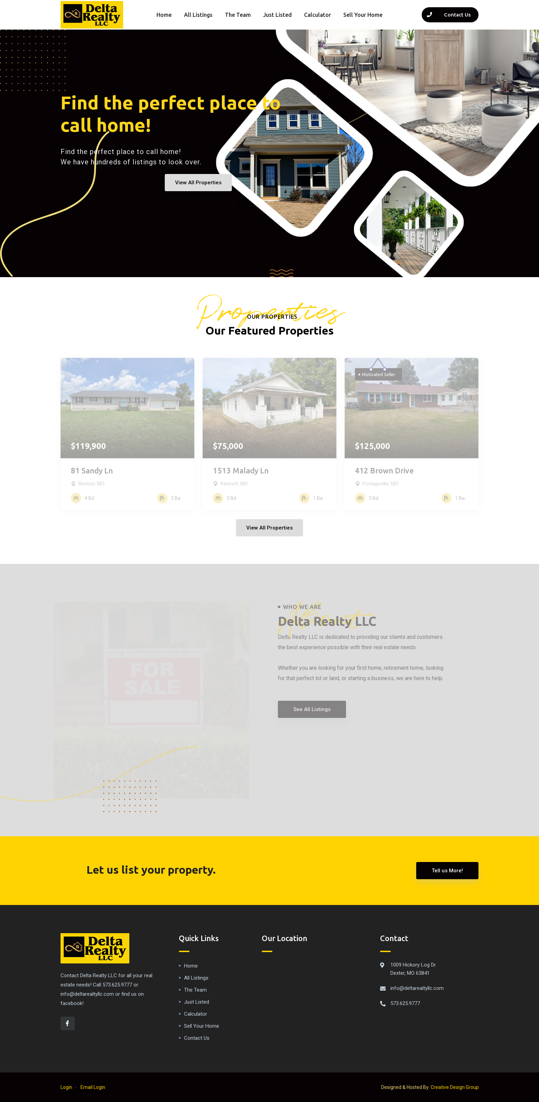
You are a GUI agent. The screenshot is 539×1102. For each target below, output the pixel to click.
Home (164, 15)
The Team (238, 15)
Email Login (92, 1087)
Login (66, 1087)
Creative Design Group (455, 1087)
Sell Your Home (362, 15)
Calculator (317, 15)
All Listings (198, 15)
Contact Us (196, 1038)
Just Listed (277, 15)
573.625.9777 (405, 1003)
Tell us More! (447, 871)
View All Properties (198, 182)
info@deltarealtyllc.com (417, 988)
